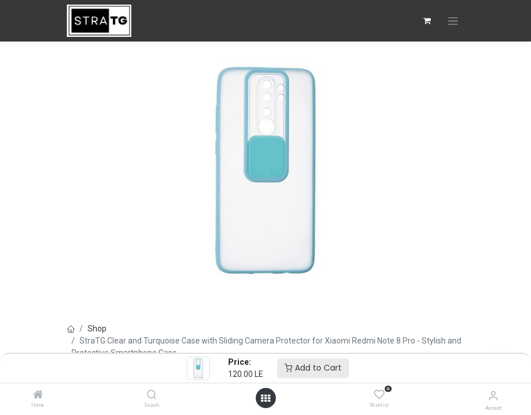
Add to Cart (313, 367)
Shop (97, 328)
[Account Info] (493, 395)
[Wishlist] (379, 395)
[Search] (151, 395)
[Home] (38, 395)
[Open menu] (265, 398)
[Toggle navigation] (453, 21)
